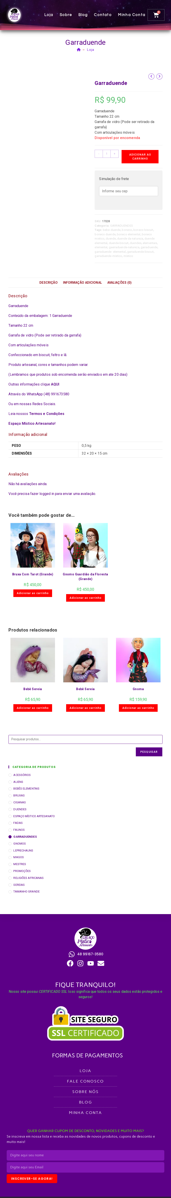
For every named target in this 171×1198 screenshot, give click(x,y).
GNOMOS (19, 843)
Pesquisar (149, 751)
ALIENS (18, 782)
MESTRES (19, 864)
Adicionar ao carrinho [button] (33, 593)
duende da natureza (130, 238)
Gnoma (138, 689)
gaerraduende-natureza (124, 247)
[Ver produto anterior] (151, 76)
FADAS (18, 823)
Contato (104, 15)
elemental (101, 247)
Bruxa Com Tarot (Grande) (32, 574)
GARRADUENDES (121, 225)
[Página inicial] (79, 50)
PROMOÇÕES (22, 871)
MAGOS (18, 857)
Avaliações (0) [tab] (119, 283)
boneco (127, 230)
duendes (135, 243)
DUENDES (19, 809)
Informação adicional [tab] (82, 283)
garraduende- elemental (110, 251)
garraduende (149, 247)
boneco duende (105, 234)
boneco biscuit (143, 230)
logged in (46, 494)
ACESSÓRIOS (22, 775)
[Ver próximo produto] (159, 76)
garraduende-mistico (108, 256)
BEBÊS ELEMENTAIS (26, 788)
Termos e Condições (47, 414)
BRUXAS (19, 795)
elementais (150, 243)
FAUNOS (19, 829)
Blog (84, 15)
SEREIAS (19, 884)
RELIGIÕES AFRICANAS (28, 878)
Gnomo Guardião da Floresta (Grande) (85, 576)
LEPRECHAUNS (23, 850)
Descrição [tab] (48, 283)
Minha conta (132, 15)
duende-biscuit (118, 243)
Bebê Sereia (32, 689)
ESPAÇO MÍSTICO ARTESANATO (34, 816)
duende (111, 238)
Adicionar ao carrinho (140, 156)
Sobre (67, 15)
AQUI (55, 384)
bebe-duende (111, 230)
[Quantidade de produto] (107, 154)
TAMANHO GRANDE (26, 891)
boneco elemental (128, 234)
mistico (128, 256)
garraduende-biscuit (140, 251)
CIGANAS (19, 802)
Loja (49, 15)
